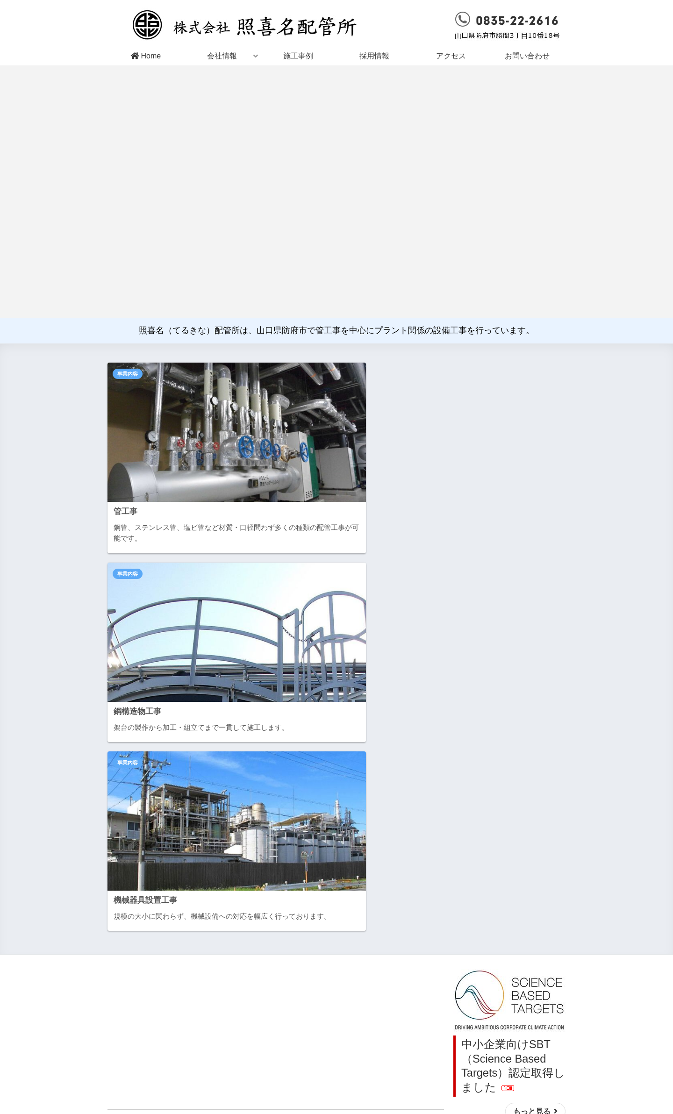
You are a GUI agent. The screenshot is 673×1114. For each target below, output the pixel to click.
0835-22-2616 (443, 1065)
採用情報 (374, 56)
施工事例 (298, 56)
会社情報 (222, 56)
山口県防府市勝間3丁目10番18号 (327, 1065)
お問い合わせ (527, 56)
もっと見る (529, 685)
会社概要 (305, 996)
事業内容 (127, 374)
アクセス (451, 56)
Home (145, 56)
